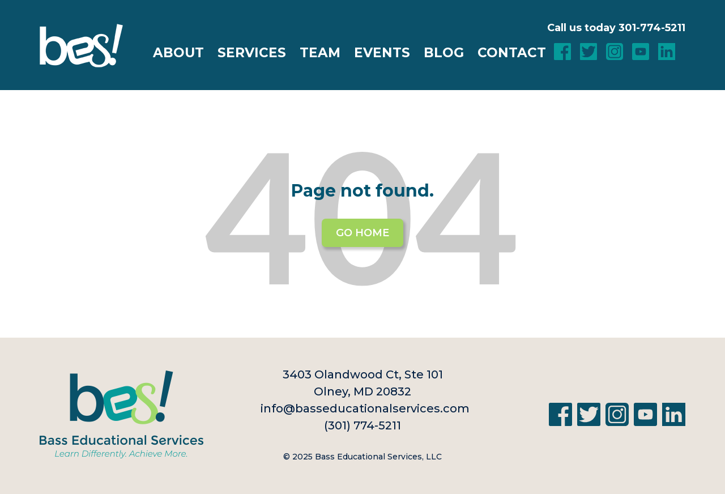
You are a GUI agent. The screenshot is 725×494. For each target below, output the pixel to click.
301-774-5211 (652, 28)
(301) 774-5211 (362, 425)
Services (252, 53)
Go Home (362, 233)
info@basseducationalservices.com (365, 408)
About (178, 53)
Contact (511, 53)
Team (320, 53)
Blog (444, 53)
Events (382, 53)
